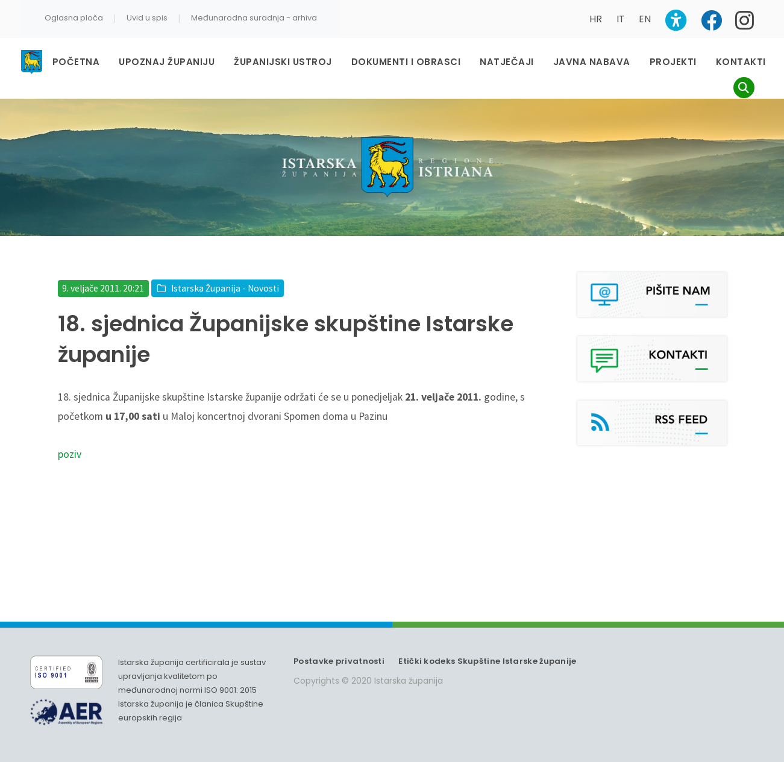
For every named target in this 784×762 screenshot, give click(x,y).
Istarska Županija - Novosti (225, 288)
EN (645, 19)
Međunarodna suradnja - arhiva (254, 17)
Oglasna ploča (74, 17)
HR (595, 19)
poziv (69, 454)
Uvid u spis (147, 17)
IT (620, 19)
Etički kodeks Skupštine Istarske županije (487, 661)
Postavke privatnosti (338, 661)
